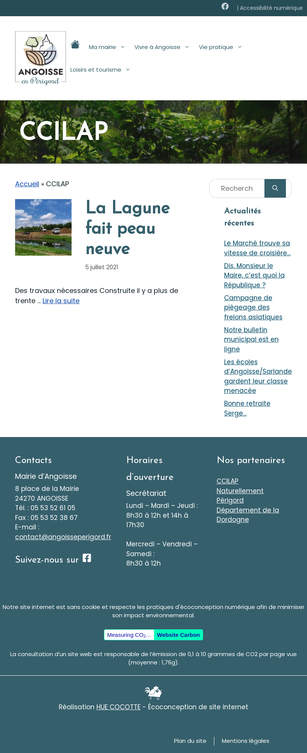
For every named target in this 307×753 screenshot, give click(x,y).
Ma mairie (109, 47)
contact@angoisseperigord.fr (63, 536)
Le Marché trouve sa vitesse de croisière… (257, 248)
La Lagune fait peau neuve (127, 229)
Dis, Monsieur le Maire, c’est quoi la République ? (254, 275)
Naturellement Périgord (240, 495)
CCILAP (227, 481)
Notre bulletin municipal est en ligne (251, 339)
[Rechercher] (275, 188)
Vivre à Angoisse (164, 47)
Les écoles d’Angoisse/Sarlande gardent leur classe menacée (258, 376)
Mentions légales (245, 741)
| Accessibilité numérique (270, 8)
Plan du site (190, 741)
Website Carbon (178, 635)
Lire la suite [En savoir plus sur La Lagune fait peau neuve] (61, 300)
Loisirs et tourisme (102, 69)
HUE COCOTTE (118, 707)
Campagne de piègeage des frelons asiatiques (253, 307)
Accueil (27, 184)
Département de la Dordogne (248, 515)
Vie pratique (223, 47)
